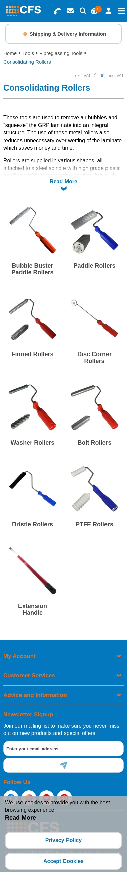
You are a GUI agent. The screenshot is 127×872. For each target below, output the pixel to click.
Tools (28, 53)
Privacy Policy (63, 840)
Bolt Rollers (94, 442)
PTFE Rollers (94, 524)
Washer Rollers (32, 442)
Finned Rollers (32, 354)
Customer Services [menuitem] (29, 675)
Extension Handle (32, 609)
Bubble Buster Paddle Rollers (32, 269)
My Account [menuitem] (19, 656)
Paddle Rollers (94, 265)
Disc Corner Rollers (94, 357)
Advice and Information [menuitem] (35, 695)
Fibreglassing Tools (60, 53)
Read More (63, 181)
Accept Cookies (63, 861)
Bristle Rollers (32, 524)
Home (10, 53)
